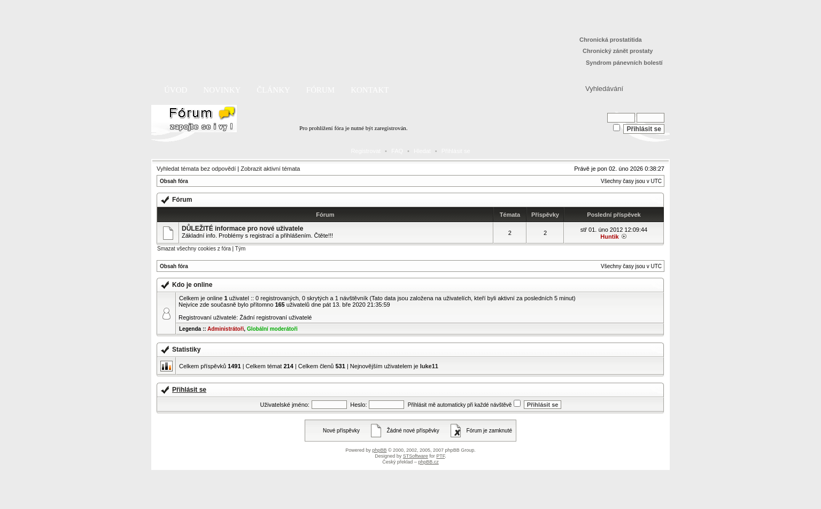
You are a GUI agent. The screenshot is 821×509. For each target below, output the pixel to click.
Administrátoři (225, 329)
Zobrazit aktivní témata (270, 168)
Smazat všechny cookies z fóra (194, 249)
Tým (240, 249)
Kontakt (370, 90)
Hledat (422, 151)
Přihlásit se (456, 151)
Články (273, 90)
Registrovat (366, 151)
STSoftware (415, 456)
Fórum (320, 90)
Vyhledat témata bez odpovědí (196, 168)
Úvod (175, 90)
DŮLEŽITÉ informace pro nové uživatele (242, 228)
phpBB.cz (428, 462)
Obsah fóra (174, 181)
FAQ (397, 151)
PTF (440, 456)
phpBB (379, 450)
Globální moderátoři (272, 329)
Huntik (609, 236)
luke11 (429, 366)
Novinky (222, 90)
